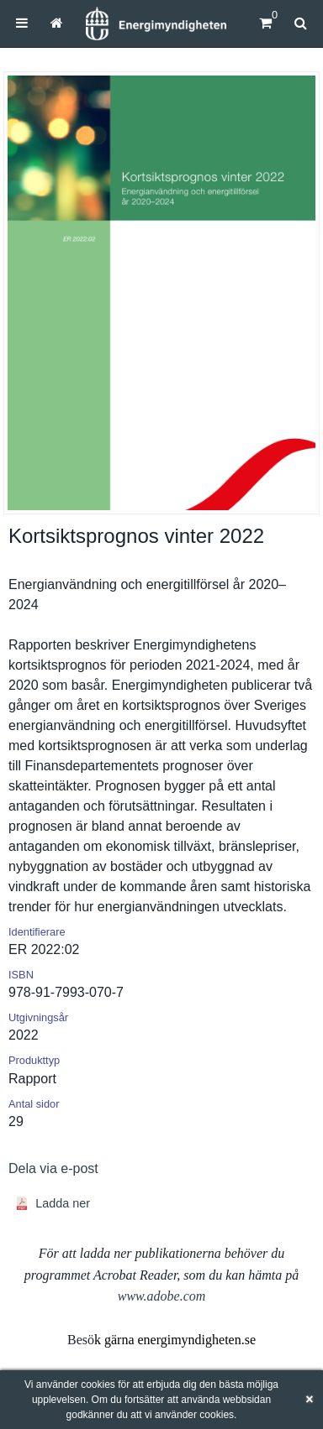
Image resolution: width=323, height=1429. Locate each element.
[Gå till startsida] (56, 23)
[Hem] (155, 23)
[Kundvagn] (265, 23)
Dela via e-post (53, 1168)
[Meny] (22, 23)
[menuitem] (22, 23)
